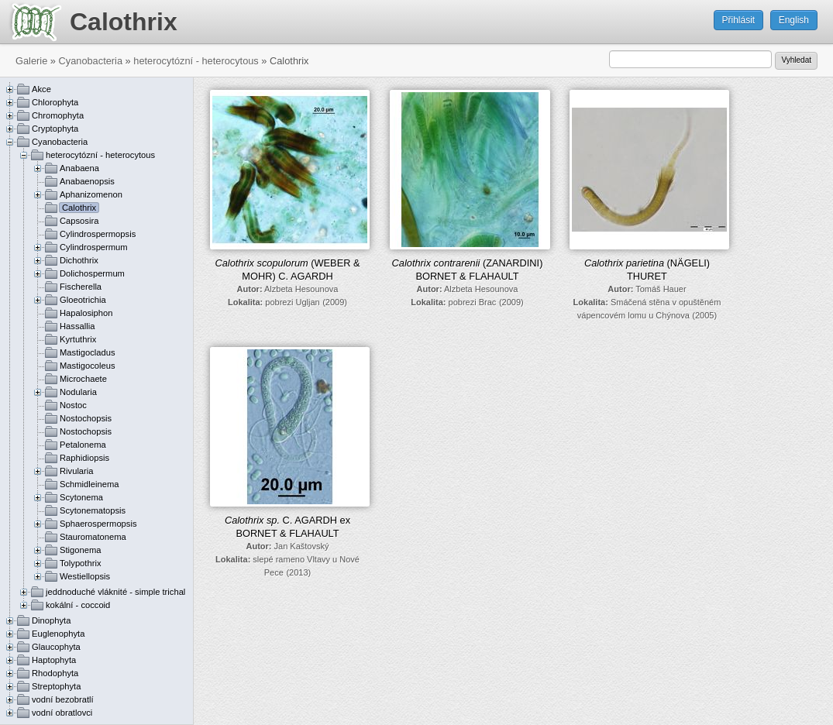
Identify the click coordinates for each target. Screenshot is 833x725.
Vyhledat (796, 60)
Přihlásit (739, 20)
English (794, 20)
